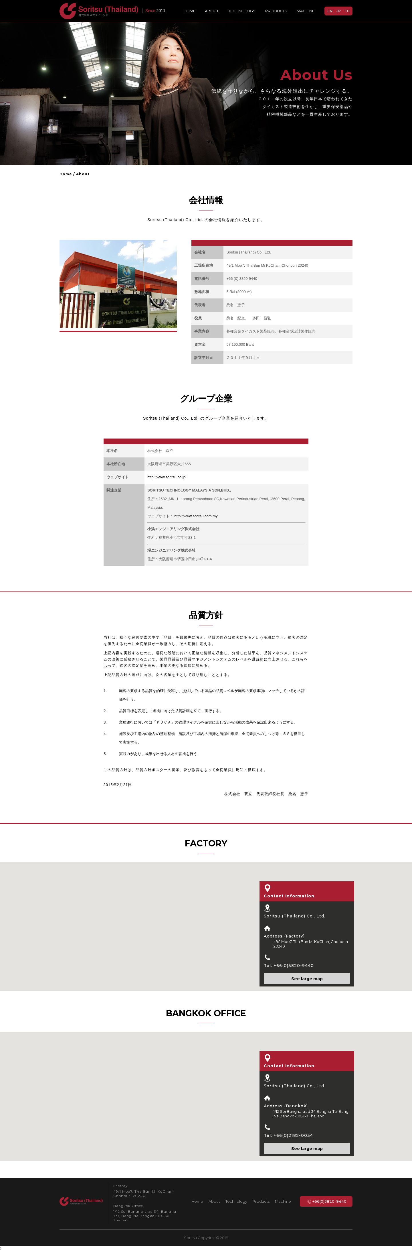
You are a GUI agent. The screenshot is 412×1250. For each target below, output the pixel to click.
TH (347, 11)
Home (189, 11)
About (212, 11)
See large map (307, 978)
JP (338, 11)
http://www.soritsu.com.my (195, 516)
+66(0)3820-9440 (326, 1201)
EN (329, 11)
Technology (241, 11)
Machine (305, 11)
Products (276, 11)
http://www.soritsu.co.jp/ (167, 477)
